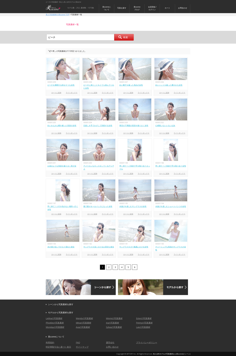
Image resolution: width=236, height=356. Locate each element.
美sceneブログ (137, 8)
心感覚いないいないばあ (165, 125)
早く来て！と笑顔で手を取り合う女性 (170, 166)
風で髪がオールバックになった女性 (97, 206)
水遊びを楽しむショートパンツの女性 (170, 206)
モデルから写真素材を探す (60, 312)
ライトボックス (71, 92)
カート (167, 8)
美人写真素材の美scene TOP (57, 14)
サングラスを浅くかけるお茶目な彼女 (98, 247)
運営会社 (110, 342)
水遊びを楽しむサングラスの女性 (132, 206)
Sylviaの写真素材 (114, 327)
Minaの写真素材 (83, 322)
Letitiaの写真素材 (54, 318)
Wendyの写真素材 (84, 318)
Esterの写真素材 (144, 318)
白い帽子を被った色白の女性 (131, 85)
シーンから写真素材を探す (60, 304)
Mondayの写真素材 (55, 327)
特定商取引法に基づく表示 (58, 346)
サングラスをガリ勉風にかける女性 (133, 247)
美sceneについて (106, 8)
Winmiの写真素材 (114, 318)
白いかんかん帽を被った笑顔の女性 (61, 125)
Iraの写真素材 (112, 322)
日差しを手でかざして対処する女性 (97, 125)
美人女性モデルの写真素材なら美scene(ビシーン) (171, 354)
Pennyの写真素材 (144, 322)
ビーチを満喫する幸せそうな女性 (61, 85)
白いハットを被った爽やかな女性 (168, 85)
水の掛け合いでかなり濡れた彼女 (61, 247)
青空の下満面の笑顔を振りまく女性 (133, 125)
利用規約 (50, 342)
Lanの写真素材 (143, 327)
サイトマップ (82, 346)
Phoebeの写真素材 (55, 322)
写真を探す (121, 8)
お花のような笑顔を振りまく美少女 (61, 166)
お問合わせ (182, 8)
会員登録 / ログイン (152, 8)
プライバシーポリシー (146, 342)
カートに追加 (56, 92)
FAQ (78, 342)
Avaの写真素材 (83, 327)
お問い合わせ (112, 346)
